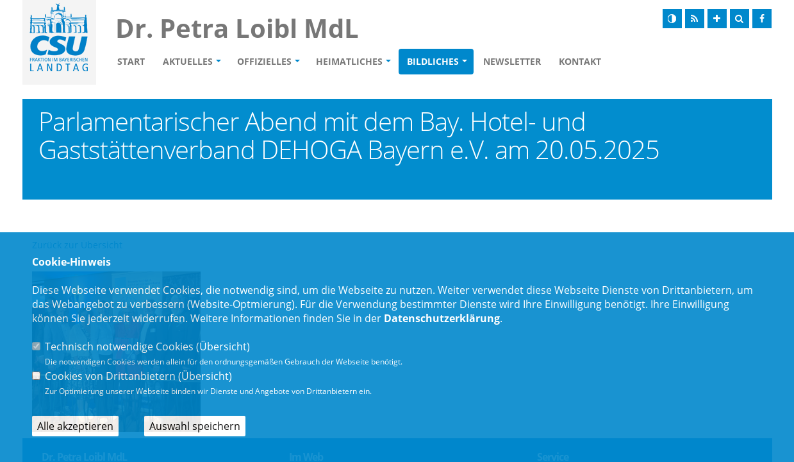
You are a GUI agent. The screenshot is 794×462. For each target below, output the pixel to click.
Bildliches (433, 61)
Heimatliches (349, 61)
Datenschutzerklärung (442, 318)
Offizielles (264, 61)
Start (131, 61)
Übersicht (223, 346)
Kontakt (580, 61)
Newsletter (512, 61)
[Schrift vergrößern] (717, 18)
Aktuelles (188, 61)
